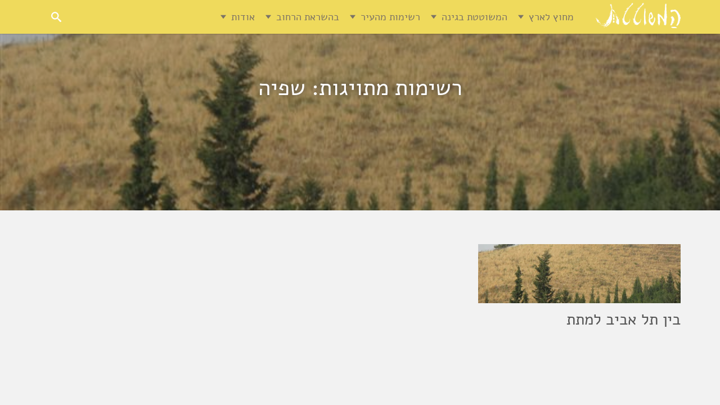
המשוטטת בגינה (474, 17)
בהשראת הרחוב (307, 17)
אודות (243, 17)
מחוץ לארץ (551, 17)
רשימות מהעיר (390, 17)
